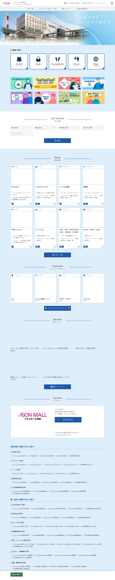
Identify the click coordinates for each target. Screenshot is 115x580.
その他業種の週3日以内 (83, 517)
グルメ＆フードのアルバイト (53, 464)
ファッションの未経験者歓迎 (21, 535)
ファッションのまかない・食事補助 (23, 555)
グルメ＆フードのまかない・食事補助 (65, 555)
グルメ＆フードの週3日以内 (52, 517)
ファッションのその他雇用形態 (21, 491)
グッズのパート (32, 473)
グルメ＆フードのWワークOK (54, 526)
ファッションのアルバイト (20, 464)
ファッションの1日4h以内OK (21, 508)
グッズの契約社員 (34, 482)
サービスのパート (61, 473)
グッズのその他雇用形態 (40, 491)
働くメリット (66, 8)
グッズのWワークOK (37, 526)
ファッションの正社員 (19, 455)
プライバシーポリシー (62, 434)
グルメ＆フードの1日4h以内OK (57, 508)
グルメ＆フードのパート (47, 473)
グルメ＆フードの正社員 (47, 455)
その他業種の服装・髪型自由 (21, 568)
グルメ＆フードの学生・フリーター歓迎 (68, 544)
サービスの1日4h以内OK (76, 508)
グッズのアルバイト (36, 464)
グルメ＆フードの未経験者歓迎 (56, 535)
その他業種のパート (74, 473)
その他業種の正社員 (74, 455)
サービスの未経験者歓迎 (74, 535)
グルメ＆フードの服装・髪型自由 (59, 566)
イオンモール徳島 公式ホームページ (66, 432)
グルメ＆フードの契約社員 (49, 482)
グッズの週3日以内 (35, 517)
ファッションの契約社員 (20, 482)
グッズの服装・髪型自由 (40, 566)
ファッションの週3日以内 (20, 517)
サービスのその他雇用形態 (78, 491)
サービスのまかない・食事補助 (87, 555)
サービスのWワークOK (72, 526)
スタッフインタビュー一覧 (48, 8)
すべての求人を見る (73, 3)
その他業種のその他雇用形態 (21, 493)
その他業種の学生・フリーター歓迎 (23, 546)
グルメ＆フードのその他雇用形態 (59, 491)
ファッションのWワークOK (20, 526)
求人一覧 (30, 8)
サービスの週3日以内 (68, 517)
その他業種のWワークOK (88, 526)
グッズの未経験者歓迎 (38, 535)
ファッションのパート (19, 473)
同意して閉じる (16, 574)
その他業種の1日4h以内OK (93, 508)
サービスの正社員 (61, 455)
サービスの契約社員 (65, 482)
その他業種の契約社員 (80, 482)
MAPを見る (68, 420)
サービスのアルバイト (70, 464)
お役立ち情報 (81, 8)
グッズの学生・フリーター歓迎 (45, 544)
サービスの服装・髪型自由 (78, 566)
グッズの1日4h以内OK (38, 508)
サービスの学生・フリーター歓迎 (92, 544)
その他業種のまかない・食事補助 (22, 557)
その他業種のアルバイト (86, 464)
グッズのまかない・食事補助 (44, 555)
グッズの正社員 (32, 455)
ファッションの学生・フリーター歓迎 (23, 544)
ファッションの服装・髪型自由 (21, 566)
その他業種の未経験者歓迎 (91, 535)
